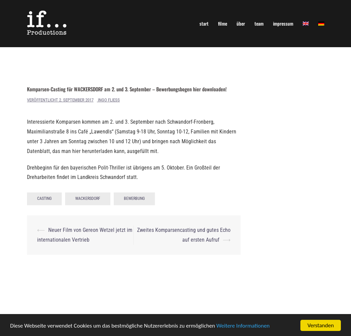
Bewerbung (134, 198)
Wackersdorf (87, 198)
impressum (283, 23)
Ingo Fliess (109, 99)
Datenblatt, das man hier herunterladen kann (76, 151)
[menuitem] (306, 23)
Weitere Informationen (243, 326)
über (241, 23)
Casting (44, 198)
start (204, 23)
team (259, 23)
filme (222, 23)
